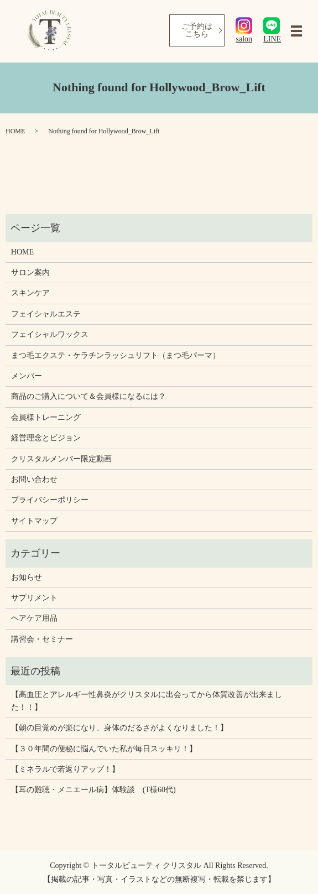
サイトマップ (34, 521)
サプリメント (34, 598)
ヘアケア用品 (34, 618)
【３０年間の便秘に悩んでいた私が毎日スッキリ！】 (104, 749)
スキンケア (30, 293)
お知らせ (26, 577)
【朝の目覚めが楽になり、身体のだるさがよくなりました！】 (119, 728)
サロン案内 (30, 272)
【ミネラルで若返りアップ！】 (65, 769)
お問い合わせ (34, 479)
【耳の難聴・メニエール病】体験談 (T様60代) (93, 790)
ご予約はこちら (196, 30)
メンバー (26, 376)
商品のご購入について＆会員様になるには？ (88, 396)
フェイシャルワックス (49, 334)
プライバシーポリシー (49, 500)
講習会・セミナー (42, 639)
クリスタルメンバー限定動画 (61, 459)
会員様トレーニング (46, 417)
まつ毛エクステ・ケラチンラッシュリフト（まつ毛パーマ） (115, 355)
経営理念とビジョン (46, 438)
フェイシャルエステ (46, 314)
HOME (15, 131)
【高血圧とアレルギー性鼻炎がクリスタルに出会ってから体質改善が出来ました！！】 (146, 700)
